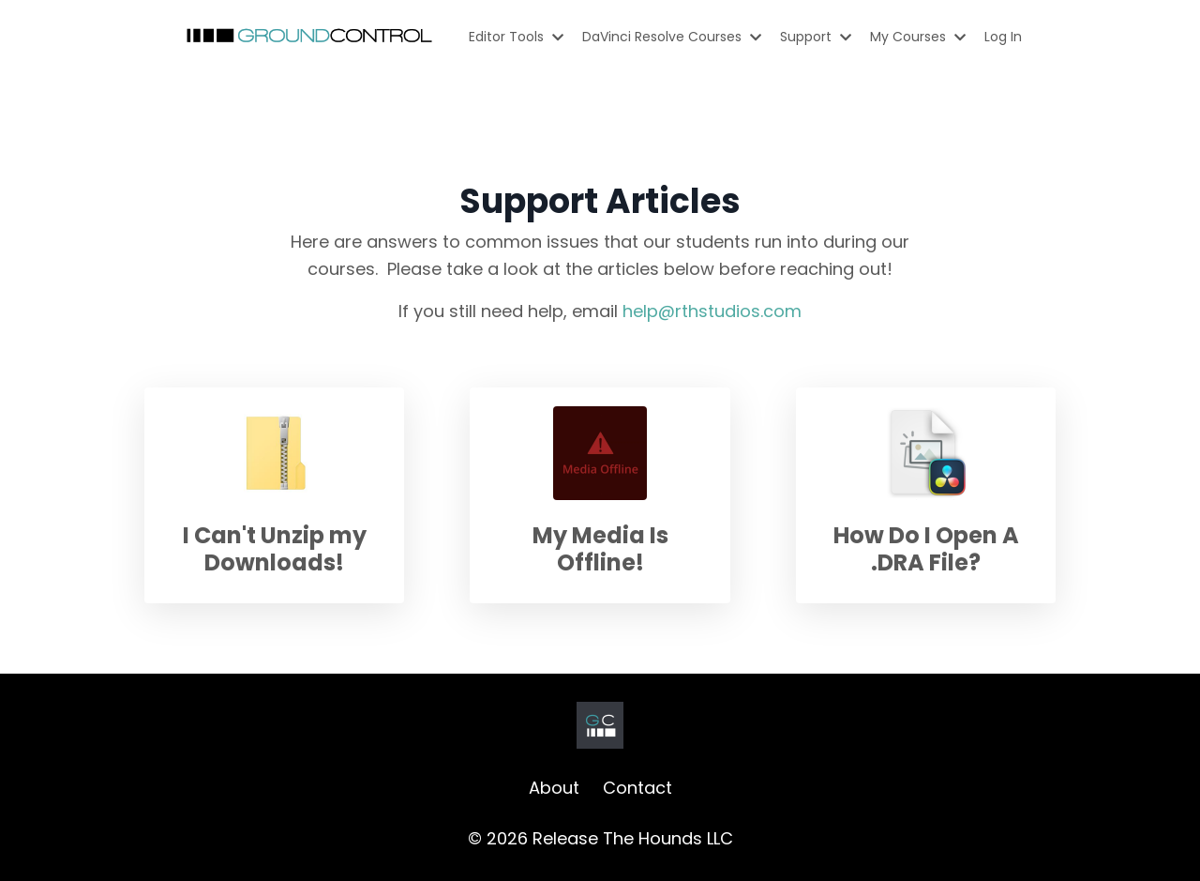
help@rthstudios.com (712, 311)
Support (815, 36)
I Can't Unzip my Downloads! (275, 549)
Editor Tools (516, 36)
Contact (637, 787)
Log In (1003, 36)
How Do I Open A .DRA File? (926, 549)
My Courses (918, 36)
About (554, 787)
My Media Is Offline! (600, 549)
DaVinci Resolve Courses (671, 36)
